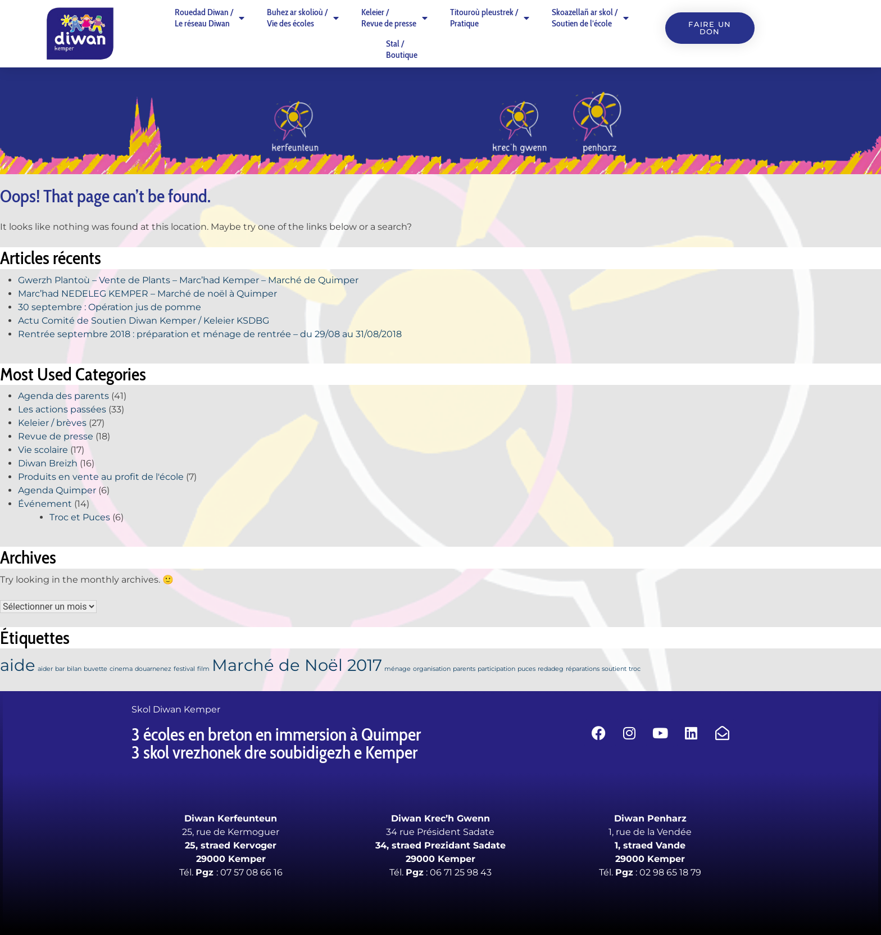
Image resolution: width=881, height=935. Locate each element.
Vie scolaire (43, 449)
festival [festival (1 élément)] (184, 669)
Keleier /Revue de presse (394, 18)
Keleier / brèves (52, 422)
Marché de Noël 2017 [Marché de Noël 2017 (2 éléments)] (297, 665)
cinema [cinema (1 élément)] (121, 669)
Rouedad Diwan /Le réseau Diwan (209, 18)
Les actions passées (62, 409)
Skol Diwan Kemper (175, 709)
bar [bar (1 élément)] (60, 669)
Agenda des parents (63, 396)
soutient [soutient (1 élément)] (614, 669)
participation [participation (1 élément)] (496, 669)
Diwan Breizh (48, 463)
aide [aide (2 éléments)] (17, 665)
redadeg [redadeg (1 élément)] (551, 669)
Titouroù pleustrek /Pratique (489, 18)
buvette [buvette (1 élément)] (95, 669)
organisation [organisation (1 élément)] (432, 669)
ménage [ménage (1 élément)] (397, 669)
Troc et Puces (79, 517)
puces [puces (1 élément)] (526, 669)
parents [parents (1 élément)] (464, 669)
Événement (45, 503)
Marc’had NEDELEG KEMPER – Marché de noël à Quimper (147, 293)
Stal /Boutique (401, 49)
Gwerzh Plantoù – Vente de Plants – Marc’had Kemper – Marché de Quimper (188, 280)
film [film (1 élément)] (203, 669)
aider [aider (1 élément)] (45, 669)
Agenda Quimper (57, 490)
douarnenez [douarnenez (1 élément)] (153, 669)
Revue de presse (55, 436)
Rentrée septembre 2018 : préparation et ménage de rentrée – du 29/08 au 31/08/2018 (210, 334)
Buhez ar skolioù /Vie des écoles (303, 18)
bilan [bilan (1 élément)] (74, 669)
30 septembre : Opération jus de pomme (109, 307)
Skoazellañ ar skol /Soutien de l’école (590, 18)
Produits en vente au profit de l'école (101, 476)
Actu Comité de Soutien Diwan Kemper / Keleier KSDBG (143, 320)
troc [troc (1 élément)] (635, 669)
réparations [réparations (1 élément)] (583, 669)
